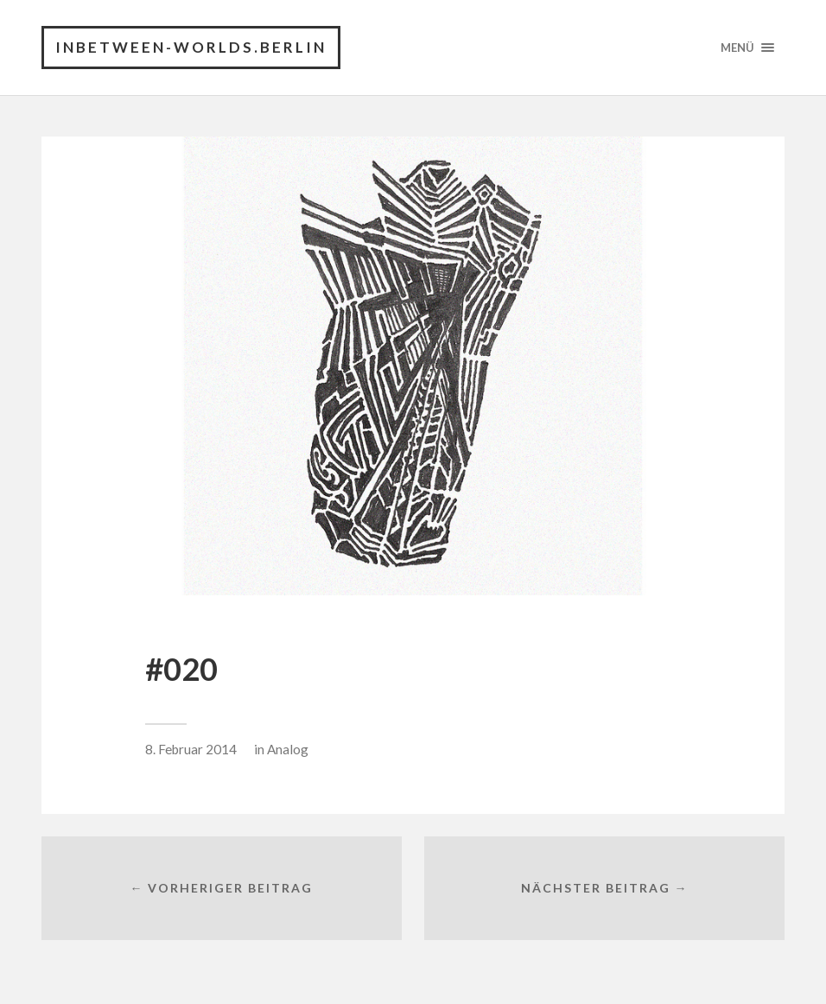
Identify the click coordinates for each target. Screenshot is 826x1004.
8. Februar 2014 (191, 749)
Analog (287, 749)
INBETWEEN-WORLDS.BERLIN (191, 47)
